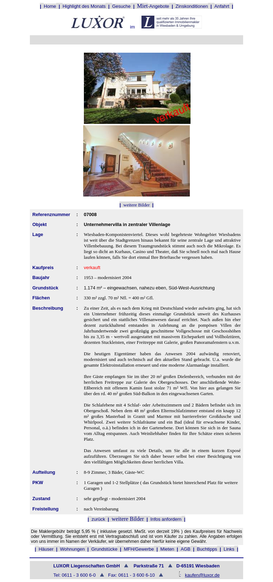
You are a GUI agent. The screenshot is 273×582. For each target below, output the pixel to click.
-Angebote (158, 6)
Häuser (46, 549)
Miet (142, 6)
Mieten (167, 549)
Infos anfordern (165, 519)
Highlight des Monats (84, 6)
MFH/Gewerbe (139, 549)
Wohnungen (72, 549)
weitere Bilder (136, 205)
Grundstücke (104, 549)
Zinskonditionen (192, 6)
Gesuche (121, 6)
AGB (185, 549)
